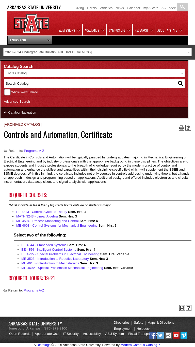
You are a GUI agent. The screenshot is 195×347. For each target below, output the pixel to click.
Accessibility (92, 334)
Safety (138, 322)
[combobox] (97, 52)
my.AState (150, 8)
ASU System (114, 334)
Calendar (133, 8)
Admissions (67, 30)
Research (141, 30)
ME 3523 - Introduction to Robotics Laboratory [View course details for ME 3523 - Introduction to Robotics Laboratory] (55, 259)
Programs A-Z (34, 151)
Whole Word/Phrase (24, 92)
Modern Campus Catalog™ (141, 345)
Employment (123, 329)
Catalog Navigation (22, 112)
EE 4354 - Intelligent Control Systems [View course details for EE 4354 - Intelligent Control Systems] (48, 249)
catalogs (44, 345)
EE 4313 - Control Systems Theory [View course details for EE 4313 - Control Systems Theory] (41, 212)
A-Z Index (168, 8)
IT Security (71, 334)
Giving (79, 8)
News (120, 8)
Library (92, 8)
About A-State (167, 30)
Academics (92, 30)
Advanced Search (17, 101)
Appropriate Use (47, 334)
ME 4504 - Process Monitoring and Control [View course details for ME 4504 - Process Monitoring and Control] (47, 221)
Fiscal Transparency (143, 334)
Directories (121, 322)
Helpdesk (143, 329)
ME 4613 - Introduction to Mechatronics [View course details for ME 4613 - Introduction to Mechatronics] (50, 263)
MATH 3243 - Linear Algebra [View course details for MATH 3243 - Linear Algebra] (37, 216)
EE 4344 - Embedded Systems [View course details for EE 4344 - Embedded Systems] (44, 245)
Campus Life (117, 30)
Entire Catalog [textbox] (16, 73)
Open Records (19, 334)
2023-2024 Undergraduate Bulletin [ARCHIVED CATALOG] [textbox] (48, 52)
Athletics (106, 8)
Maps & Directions (161, 322)
